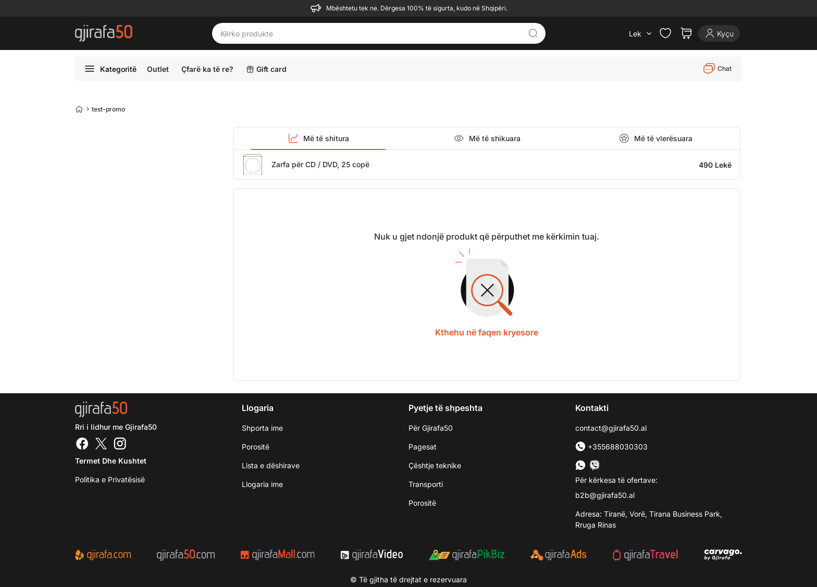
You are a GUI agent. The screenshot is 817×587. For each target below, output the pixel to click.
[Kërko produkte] (371, 33)
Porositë (422, 502)
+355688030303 (611, 446)
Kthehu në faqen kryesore (486, 332)
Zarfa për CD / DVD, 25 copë (320, 164)
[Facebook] (82, 445)
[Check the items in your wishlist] (665, 33)
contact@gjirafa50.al (611, 427)
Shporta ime (262, 427)
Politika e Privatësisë (110, 479)
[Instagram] (120, 445)
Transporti (425, 484)
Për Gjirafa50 (430, 427)
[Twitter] (101, 445)
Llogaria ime (262, 484)
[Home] (79, 109)
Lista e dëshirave (271, 465)
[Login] (719, 33)
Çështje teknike (434, 465)
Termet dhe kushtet (110, 460)
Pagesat (422, 446)
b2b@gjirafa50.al (605, 495)
